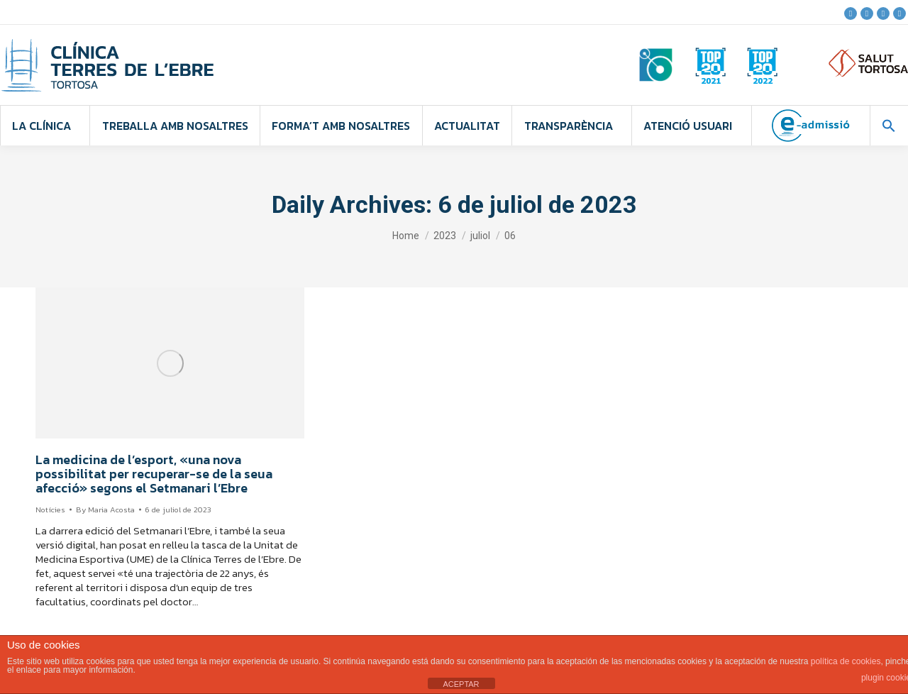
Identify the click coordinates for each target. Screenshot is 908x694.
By (105, 509)
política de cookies (846, 661)
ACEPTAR (461, 684)
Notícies (50, 509)
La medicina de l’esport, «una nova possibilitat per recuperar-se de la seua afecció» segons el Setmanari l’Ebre (153, 473)
